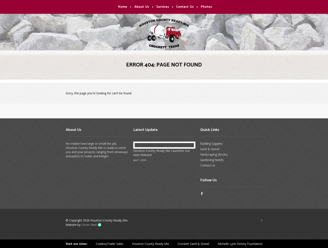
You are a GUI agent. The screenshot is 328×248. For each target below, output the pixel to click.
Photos (206, 7)
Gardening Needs (212, 160)
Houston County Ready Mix (150, 244)
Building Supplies (211, 144)
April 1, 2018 (139, 160)
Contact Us (185, 7)
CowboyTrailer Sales (109, 244)
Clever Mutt (89, 225)
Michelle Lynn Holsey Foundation (240, 244)
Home (122, 7)
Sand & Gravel (209, 149)
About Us (141, 7)
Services (162, 7)
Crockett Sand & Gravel (193, 244)
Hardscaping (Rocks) (214, 154)
